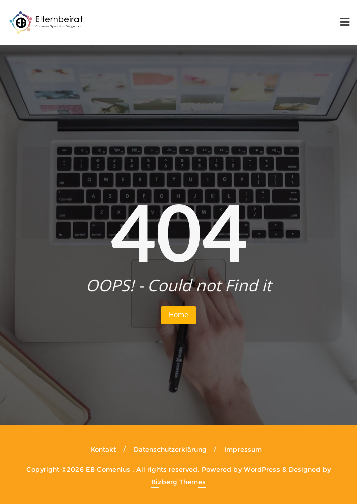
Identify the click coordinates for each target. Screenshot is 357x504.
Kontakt (103, 449)
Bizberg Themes (178, 482)
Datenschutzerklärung (170, 449)
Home (178, 314)
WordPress (262, 469)
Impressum (243, 449)
